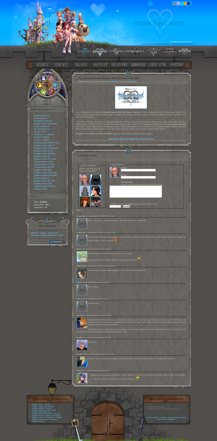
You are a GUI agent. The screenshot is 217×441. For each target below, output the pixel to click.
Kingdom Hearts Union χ (44, 145)
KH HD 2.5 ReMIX (41, 137)
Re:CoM (50, 406)
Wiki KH (34, 233)
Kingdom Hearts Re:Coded (41, 410)
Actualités (155, 417)
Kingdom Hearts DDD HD (44, 153)
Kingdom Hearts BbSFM (44, 167)
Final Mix (47, 404)
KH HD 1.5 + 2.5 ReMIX (44, 134)
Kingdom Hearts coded (43, 162)
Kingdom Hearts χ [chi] (43, 151)
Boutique (170, 417)
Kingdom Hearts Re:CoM (44, 181)
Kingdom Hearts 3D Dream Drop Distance (46, 416)
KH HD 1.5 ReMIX (41, 140)
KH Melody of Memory (43, 121)
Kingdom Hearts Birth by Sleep (42, 414)
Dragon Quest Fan (49, 235)
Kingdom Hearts (40, 189)
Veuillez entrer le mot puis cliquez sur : (134, 204)
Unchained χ (53, 419)
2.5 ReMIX (58, 417)
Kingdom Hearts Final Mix (44, 186)
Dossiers (163, 417)
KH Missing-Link (40, 118)
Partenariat (57, 242)
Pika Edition (53, 233)
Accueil (148, 417)
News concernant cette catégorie (123, 139)
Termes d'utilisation (168, 419)
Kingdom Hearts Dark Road (45, 124)
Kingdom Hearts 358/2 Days (45, 173)
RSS (159, 419)
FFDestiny (35, 235)
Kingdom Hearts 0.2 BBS (44, 164)
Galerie (183, 417)
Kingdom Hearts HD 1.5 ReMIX (42, 417)
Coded (54, 410)
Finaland (42, 233)
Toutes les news (146, 139)
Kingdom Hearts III (41, 126)
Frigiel (60, 235)
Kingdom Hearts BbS (42, 170)
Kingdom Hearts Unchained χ (46, 148)
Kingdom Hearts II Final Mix (45, 175)
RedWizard (113, 81)
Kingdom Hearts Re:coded (45, 159)
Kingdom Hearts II (41, 178)
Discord (177, 417)
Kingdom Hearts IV (42, 115)
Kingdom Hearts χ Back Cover (46, 143)
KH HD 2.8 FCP (40, 132)
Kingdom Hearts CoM (43, 183)
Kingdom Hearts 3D (42, 156)
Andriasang (132, 81)
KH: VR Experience (42, 129)
